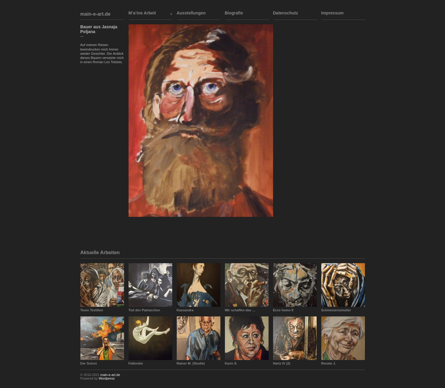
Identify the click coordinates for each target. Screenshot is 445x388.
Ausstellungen (191, 13)
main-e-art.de (95, 14)
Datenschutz (285, 13)
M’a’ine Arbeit (142, 13)
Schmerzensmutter (336, 310)
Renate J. (328, 363)
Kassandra (185, 310)
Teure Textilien (91, 310)
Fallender (136, 363)
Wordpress (107, 378)
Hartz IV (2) (281, 363)
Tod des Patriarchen (144, 310)
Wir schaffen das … (240, 310)
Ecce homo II (283, 310)
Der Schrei (88, 363)
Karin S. (231, 363)
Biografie (234, 13)
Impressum (332, 13)
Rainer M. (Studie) (191, 363)
